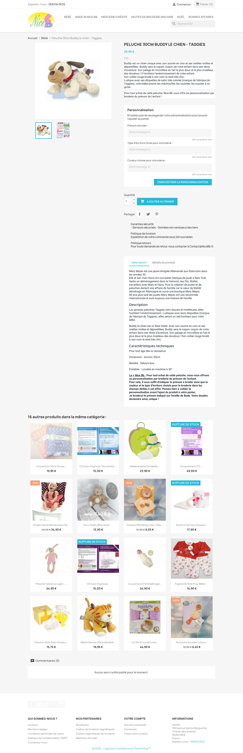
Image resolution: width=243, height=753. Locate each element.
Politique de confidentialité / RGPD (47, 738)
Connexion (130, 729)
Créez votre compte (135, 733)
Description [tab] (139, 262)
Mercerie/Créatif (114, 17)
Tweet (148, 214)
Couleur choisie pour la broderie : (146, 160)
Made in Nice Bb (86, 17)
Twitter (39, 704)
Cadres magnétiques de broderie (95, 733)
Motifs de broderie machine (152, 17)
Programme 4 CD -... (191, 466)
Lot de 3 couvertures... (144, 642)
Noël (181, 17)
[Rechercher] (193, 23)
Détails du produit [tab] (163, 262)
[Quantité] (128, 201)
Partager (139, 214)
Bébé (67, 17)
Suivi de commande (135, 724)
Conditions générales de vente (46, 733)
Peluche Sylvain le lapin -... (51, 583)
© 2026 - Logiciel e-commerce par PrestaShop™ (121, 748)
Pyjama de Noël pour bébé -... (192, 583)
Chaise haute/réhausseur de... (51, 525)
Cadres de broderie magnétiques (95, 729)
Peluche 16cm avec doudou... (51, 642)
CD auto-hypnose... (98, 583)
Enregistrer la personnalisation (182, 182)
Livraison (33, 724)
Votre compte (135, 719)
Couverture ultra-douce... (51, 466)
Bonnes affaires (200, 17)
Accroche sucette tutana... (192, 642)
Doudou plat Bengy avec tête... (145, 525)
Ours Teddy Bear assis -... (98, 525)
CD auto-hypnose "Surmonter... (98, 466)
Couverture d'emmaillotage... (145, 583)
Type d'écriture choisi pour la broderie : (150, 143)
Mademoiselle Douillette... (145, 466)
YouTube (46, 704)
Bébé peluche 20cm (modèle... (98, 642)
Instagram (61, 704)
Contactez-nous (37, 742)
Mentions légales (38, 729)
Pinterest (156, 214)
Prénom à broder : (137, 125)
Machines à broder (87, 738)
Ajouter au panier (157, 201)
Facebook (31, 704)
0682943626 (56, 4)
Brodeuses (82, 724)
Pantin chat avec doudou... (192, 525)
